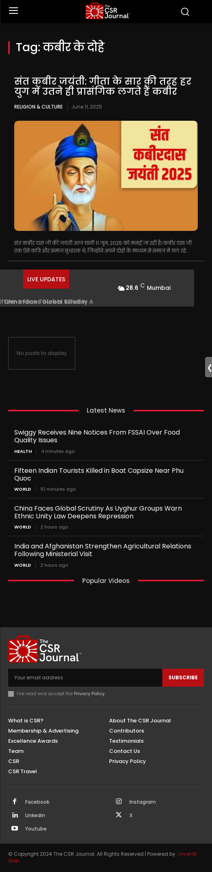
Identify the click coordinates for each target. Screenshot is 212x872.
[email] (85, 678)
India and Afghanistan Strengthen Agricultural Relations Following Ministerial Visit (102, 550)
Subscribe (183, 677)
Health (23, 451)
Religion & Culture (38, 106)
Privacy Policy (89, 693)
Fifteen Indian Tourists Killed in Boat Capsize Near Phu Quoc (99, 474)
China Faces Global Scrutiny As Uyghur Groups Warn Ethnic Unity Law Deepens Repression (98, 512)
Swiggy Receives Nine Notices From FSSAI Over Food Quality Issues (97, 436)
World (22, 489)
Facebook (37, 802)
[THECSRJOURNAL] (108, 10)
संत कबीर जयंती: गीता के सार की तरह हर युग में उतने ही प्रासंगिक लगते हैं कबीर (102, 86)
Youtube (36, 829)
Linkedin (35, 815)
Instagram (142, 802)
